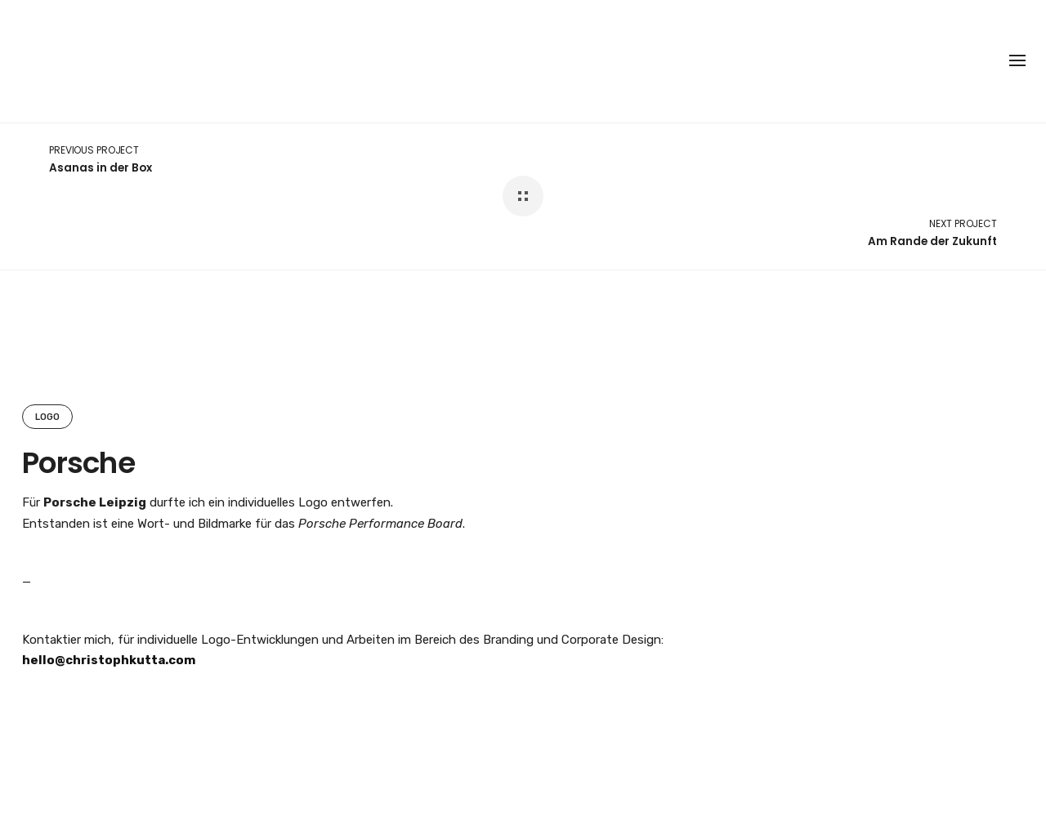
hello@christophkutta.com (108, 660)
